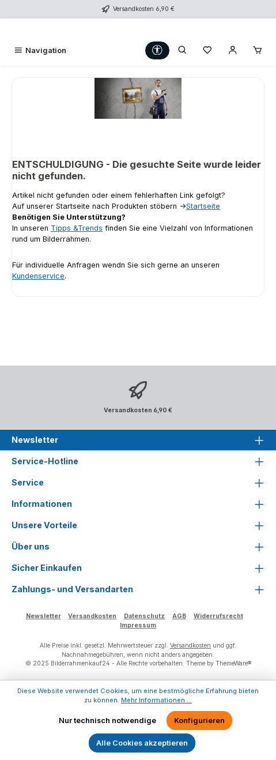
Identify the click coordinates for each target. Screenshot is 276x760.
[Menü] (40, 50)
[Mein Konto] (232, 50)
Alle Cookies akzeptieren (142, 743)
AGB (179, 616)
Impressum (138, 625)
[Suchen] (182, 50)
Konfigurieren (199, 720)
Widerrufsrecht (218, 616)
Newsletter (43, 616)
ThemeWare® (233, 663)
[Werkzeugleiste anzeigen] (157, 50)
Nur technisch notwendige (107, 720)
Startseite (203, 206)
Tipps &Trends (77, 228)
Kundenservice (38, 276)
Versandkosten (92, 616)
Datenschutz (144, 616)
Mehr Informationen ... (156, 700)
